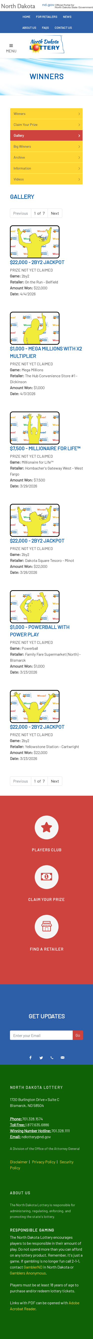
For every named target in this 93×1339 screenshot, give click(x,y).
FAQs (45, 27)
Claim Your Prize (47, 124)
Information (47, 168)
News (67, 16)
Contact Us (63, 27)
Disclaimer (19, 1161)
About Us (29, 27)
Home (26, 16)
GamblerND (33, 1267)
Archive (47, 157)
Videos (47, 179)
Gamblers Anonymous (28, 1272)
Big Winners (47, 146)
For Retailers (46, 16)
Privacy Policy (43, 1161)
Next (55, 213)
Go (78, 1035)
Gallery (47, 135)
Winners (47, 113)
